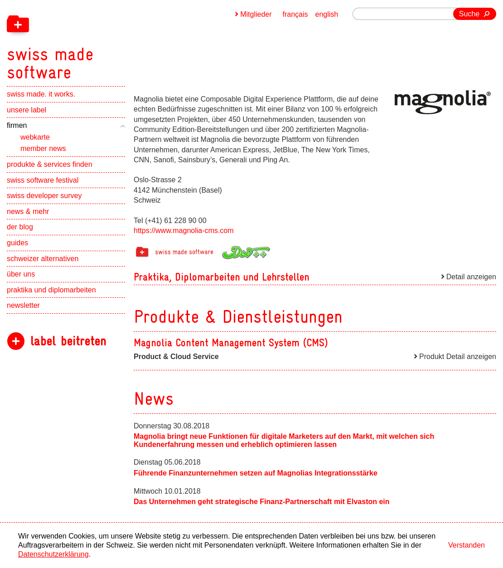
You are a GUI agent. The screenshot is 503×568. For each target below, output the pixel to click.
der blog (20, 227)
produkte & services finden (49, 164)
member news (43, 148)
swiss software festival (42, 180)
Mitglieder (255, 14)
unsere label (26, 110)
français (295, 14)
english (327, 14)
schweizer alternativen (42, 258)
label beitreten (68, 341)
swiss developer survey (44, 195)
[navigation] (97, 41)
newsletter (23, 305)
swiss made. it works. (41, 94)
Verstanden (466, 545)
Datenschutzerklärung (53, 554)
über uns (21, 274)
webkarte (35, 137)
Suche (469, 14)
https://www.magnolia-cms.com (184, 230)
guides (17, 243)
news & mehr (28, 211)
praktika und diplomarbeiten (51, 290)
